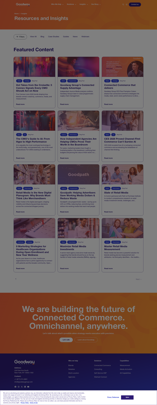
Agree (127, 399)
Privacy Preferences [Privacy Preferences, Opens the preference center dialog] (113, 399)
